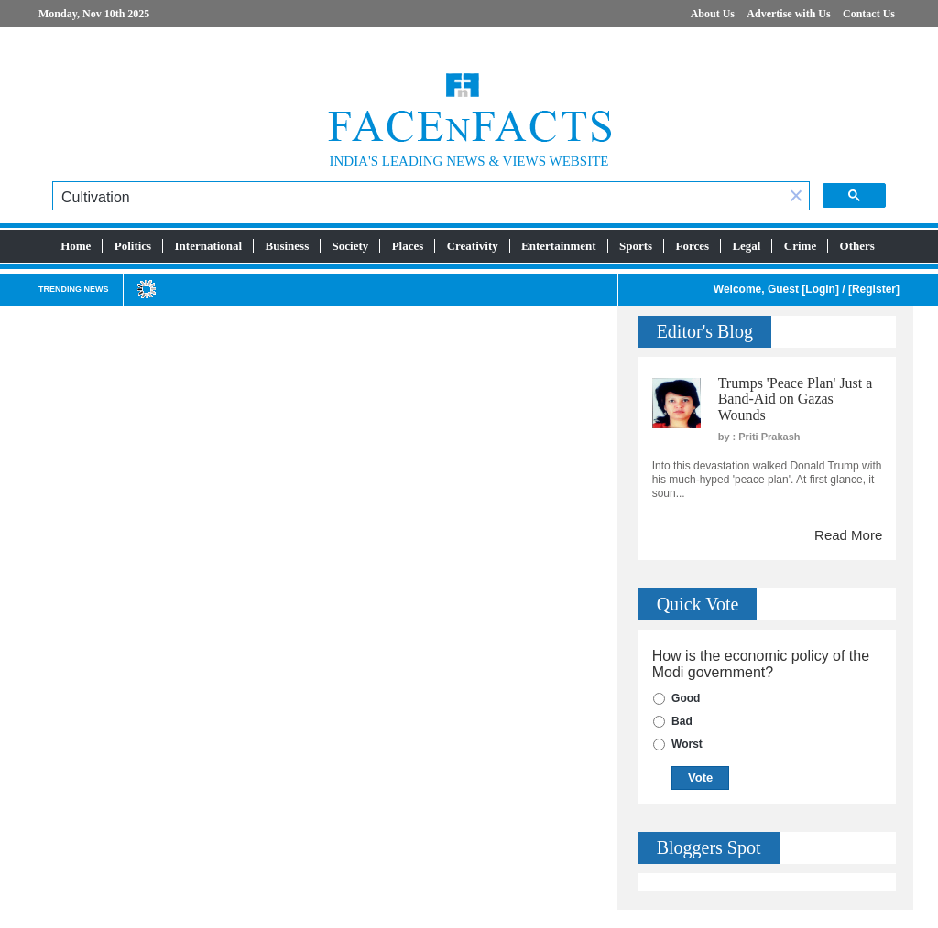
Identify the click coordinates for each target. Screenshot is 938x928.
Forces (692, 246)
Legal (746, 246)
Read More (848, 535)
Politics (133, 246)
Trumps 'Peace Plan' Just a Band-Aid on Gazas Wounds (795, 399)
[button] (796, 197)
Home (75, 246)
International (209, 246)
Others (857, 246)
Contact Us (869, 13)
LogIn (820, 289)
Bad (682, 721)
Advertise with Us (788, 13)
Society (351, 246)
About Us (713, 13)
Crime (800, 246)
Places (408, 246)
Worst (687, 744)
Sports (635, 246)
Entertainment (558, 246)
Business (288, 246)
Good (685, 698)
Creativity (472, 246)
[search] (418, 198)
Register (874, 289)
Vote (700, 777)
